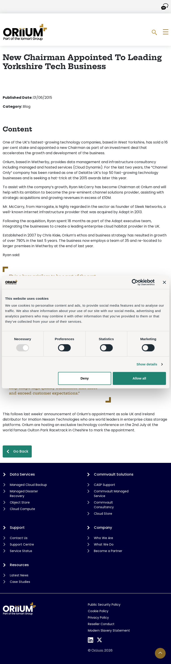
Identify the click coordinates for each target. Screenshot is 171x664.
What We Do (104, 544)
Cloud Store (103, 513)
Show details (147, 364)
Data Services (22, 474)
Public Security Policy (104, 604)
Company (103, 527)
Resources (19, 564)
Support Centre (22, 544)
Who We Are (103, 538)
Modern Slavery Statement (109, 630)
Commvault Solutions (113, 474)
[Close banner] (164, 282)
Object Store (20, 502)
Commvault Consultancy (104, 504)
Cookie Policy (98, 611)
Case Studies (20, 582)
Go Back (20, 451)
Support (17, 527)
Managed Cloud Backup (28, 485)
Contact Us (18, 538)
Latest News (19, 575)
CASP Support (104, 485)
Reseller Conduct (101, 624)
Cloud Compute (22, 509)
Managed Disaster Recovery (24, 493)
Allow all (139, 378)
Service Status (21, 551)
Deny (84, 378)
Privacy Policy (98, 617)
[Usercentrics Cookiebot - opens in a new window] (134, 282)
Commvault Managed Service (111, 493)
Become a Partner (108, 551)
